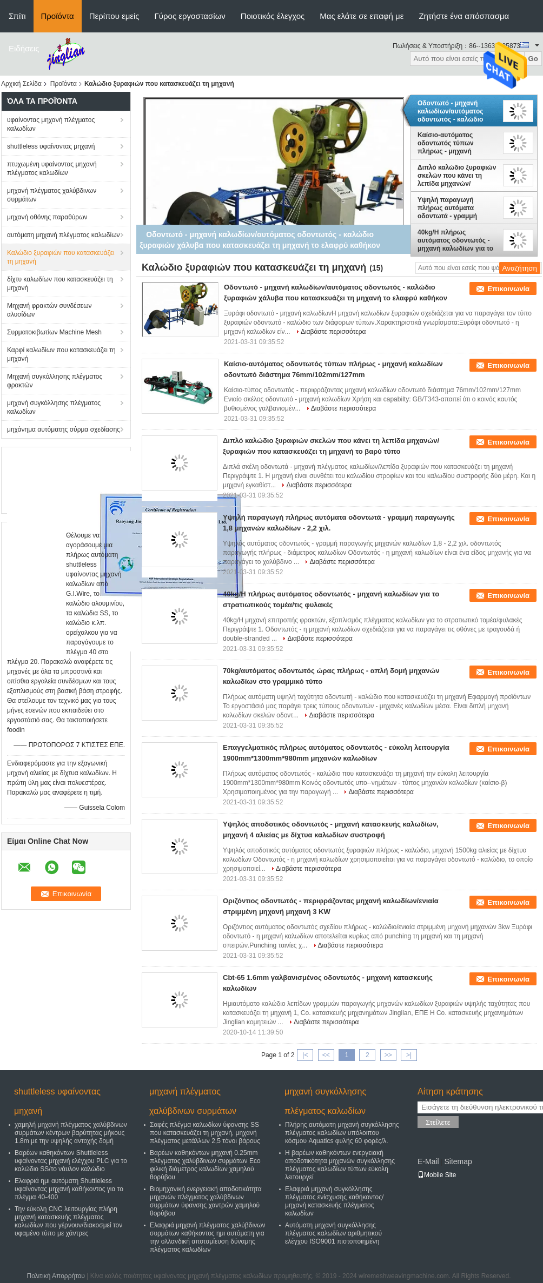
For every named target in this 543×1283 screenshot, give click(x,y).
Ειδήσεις (24, 48)
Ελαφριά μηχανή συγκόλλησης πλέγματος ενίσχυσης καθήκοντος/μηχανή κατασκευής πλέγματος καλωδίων (334, 1201)
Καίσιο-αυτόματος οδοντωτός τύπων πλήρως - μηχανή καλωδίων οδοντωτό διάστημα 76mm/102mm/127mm (451, 143)
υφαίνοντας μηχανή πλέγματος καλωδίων (51, 124)
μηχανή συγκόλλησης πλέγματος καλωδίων (54, 407)
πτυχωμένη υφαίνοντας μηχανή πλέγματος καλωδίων (52, 168)
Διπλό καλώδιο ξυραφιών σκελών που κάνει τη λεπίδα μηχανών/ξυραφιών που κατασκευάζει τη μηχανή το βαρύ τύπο (457, 175)
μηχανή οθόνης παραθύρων (47, 217)
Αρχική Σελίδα (21, 84)
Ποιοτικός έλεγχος (272, 16)
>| (409, 1055)
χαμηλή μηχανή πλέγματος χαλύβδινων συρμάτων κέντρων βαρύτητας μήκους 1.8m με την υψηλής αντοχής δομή (71, 1133)
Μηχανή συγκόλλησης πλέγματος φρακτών (54, 381)
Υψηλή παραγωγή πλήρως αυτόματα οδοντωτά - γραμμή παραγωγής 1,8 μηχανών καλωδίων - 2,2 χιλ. (456, 208)
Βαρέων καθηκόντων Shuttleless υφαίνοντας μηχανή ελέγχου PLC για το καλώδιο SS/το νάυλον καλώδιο (71, 1161)
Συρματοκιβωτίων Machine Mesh (54, 332)
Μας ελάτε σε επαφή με (361, 16)
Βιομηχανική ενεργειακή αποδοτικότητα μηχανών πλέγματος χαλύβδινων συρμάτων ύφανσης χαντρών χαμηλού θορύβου (206, 1201)
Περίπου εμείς (114, 16)
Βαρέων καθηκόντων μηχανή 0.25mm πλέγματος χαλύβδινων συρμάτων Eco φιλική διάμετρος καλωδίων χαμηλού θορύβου (205, 1165)
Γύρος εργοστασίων (190, 16)
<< (326, 1055)
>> (388, 1055)
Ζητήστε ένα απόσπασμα (464, 16)
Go (533, 59)
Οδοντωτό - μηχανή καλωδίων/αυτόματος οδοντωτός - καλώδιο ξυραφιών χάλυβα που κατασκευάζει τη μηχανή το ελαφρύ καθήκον (455, 111)
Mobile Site (437, 1175)
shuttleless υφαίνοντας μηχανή (51, 146)
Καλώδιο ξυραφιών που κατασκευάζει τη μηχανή (61, 257)
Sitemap (458, 1161)
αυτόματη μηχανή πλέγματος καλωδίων (63, 235)
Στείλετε (438, 1122)
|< (305, 1055)
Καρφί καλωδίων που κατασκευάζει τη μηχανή (61, 354)
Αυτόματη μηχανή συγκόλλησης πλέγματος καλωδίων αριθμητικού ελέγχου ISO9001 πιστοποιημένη (333, 1233)
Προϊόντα (57, 16)
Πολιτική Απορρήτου (55, 1276)
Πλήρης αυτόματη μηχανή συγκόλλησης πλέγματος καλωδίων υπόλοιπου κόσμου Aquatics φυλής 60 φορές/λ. (342, 1133)
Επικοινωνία (508, 289)
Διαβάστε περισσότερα (333, 331)
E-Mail (428, 1161)
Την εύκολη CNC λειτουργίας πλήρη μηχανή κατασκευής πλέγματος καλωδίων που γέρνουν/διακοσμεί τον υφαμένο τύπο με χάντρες (68, 1221)
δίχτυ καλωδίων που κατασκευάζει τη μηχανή (60, 284)
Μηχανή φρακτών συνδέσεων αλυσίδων (49, 310)
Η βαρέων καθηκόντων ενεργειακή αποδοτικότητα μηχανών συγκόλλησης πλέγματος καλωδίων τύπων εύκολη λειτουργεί (340, 1165)
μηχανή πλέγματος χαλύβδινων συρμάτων (51, 195)
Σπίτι (17, 16)
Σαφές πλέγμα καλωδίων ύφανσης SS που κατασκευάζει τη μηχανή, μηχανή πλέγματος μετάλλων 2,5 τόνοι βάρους (205, 1133)
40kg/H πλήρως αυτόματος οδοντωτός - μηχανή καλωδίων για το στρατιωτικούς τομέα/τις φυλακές (455, 240)
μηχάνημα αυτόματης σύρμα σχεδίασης (63, 429)
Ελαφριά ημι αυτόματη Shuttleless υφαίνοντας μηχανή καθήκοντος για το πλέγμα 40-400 (69, 1189)
